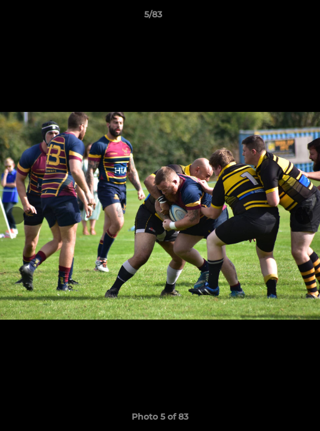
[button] (277, 17)
